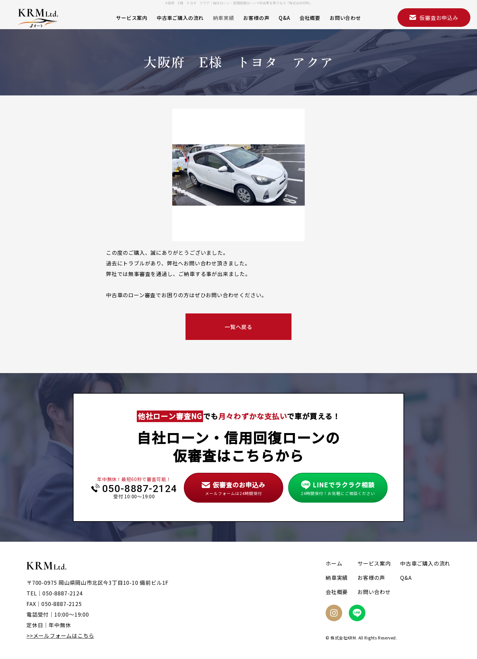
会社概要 (309, 17)
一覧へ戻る (238, 327)
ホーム (334, 563)
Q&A (284, 17)
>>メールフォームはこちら (60, 635)
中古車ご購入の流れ (180, 17)
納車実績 (223, 17)
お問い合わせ (345, 17)
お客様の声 (256, 17)
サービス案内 (131, 17)
